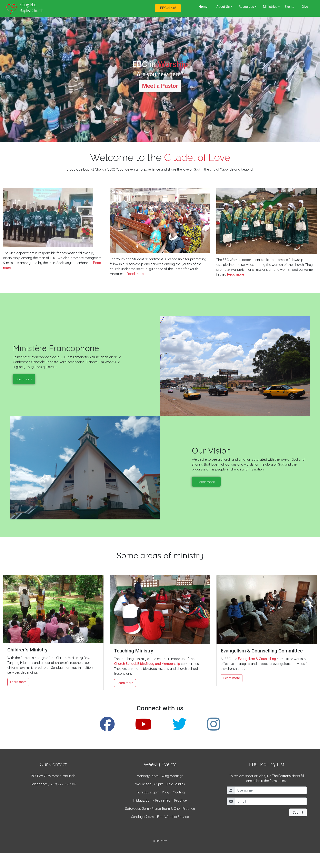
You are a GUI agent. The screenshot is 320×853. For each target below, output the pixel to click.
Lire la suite (24, 379)
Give (305, 7)
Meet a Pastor (160, 85)
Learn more (206, 482)
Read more (135, 274)
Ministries (270, 7)
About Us (223, 7)
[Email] (271, 801)
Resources (246, 7)
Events (289, 7)
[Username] (271, 790)
